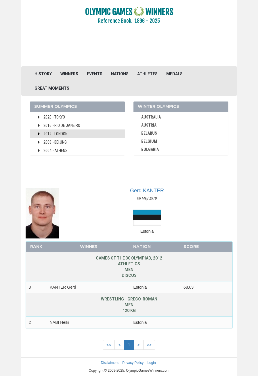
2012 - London (55, 133)
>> (149, 345)
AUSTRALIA (151, 117)
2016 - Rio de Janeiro (61, 125)
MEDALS (174, 74)
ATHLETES (147, 74)
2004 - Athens (55, 150)
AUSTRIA (148, 125)
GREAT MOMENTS (52, 88)
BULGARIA (150, 149)
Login (152, 363)
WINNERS (69, 74)
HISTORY (43, 74)
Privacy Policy (133, 363)
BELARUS (149, 133)
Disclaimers (109, 363)
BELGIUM (149, 141)
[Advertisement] (129, 49)
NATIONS (120, 74)
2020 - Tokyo (54, 117)
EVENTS (94, 74)
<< (108, 345)
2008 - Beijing (55, 142)
